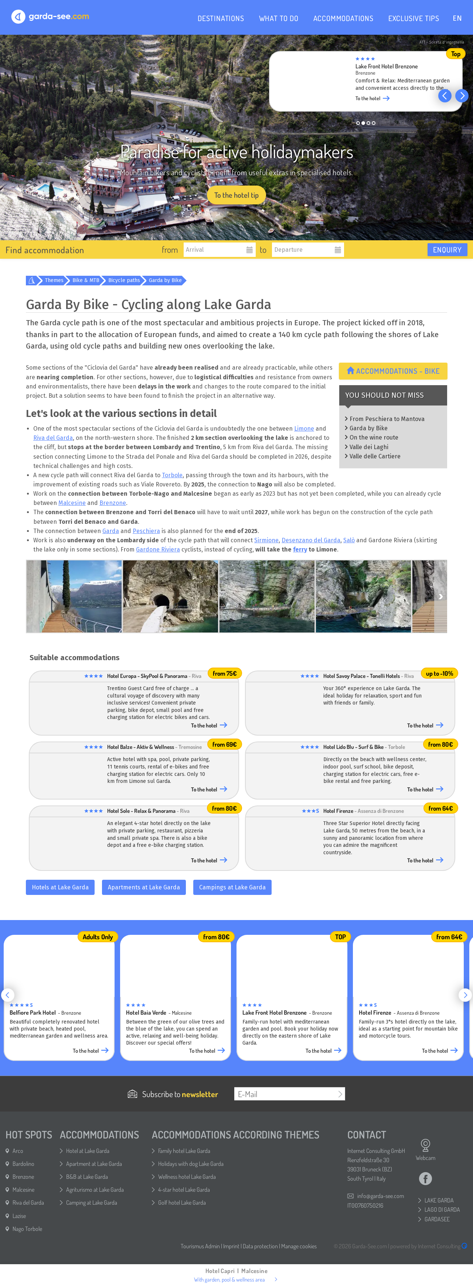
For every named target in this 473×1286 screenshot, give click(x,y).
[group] (366, 83)
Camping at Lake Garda (91, 1202)
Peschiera (146, 531)
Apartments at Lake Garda (144, 887)
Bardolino (23, 1163)
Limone (304, 428)
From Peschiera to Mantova (387, 419)
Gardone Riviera (158, 549)
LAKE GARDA (439, 1200)
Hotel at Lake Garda (87, 1150)
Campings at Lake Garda (232, 887)
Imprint (231, 1246)
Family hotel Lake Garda (184, 1150)
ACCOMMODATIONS (343, 18)
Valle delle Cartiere (375, 456)
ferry (300, 549)
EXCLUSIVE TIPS (413, 18)
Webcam (425, 1150)
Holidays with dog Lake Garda (191, 1163)
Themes (54, 280)
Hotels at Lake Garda (60, 887)
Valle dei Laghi (369, 447)
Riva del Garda (53, 437)
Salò (349, 540)
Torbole (172, 475)
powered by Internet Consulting (428, 1246)
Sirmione (266, 540)
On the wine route (374, 437)
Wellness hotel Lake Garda (187, 1176)
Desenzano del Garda (311, 540)
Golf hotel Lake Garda (182, 1202)
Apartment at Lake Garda (94, 1163)
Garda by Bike (165, 280)
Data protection (260, 1246)
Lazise (19, 1215)
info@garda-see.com (380, 1196)
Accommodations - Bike (393, 371)
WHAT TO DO (279, 18)
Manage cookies (299, 1246)
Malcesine (72, 502)
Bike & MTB (85, 280)
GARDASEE (437, 1219)
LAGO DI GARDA (442, 1209)
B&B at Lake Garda (87, 1176)
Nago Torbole (27, 1228)
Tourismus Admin (200, 1246)
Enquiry (447, 249)
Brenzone (112, 502)
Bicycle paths (124, 280)
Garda (110, 531)
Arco (18, 1150)
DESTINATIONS (221, 18)
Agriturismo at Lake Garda (95, 1189)
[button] (445, 95)
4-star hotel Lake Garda (184, 1189)
